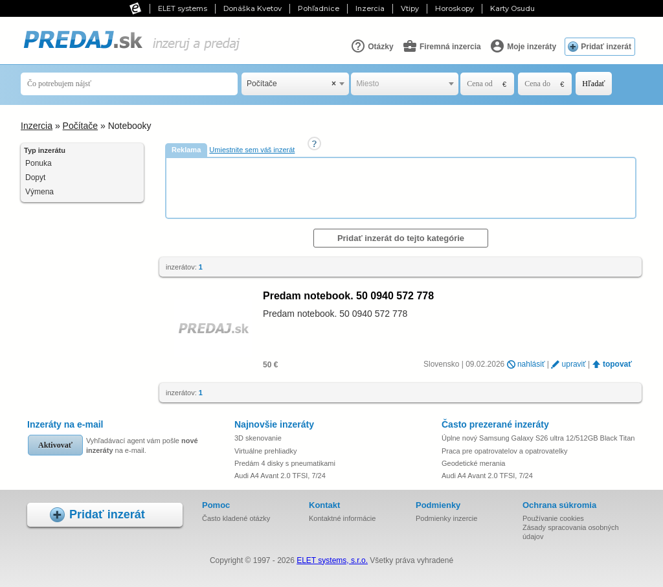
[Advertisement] (402, 187)
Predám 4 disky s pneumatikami (284, 463)
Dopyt (35, 177)
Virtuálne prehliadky (265, 451)
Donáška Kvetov (252, 8)
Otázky (372, 46)
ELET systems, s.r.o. (332, 560)
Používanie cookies (553, 518)
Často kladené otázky (236, 518)
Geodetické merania (473, 463)
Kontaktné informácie (342, 518)
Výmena (39, 191)
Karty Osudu (512, 8)
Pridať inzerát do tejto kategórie (400, 238)
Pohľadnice (318, 8)
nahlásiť (531, 364)
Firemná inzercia (441, 46)
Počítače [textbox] (291, 84)
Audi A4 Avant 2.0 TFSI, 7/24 (280, 475)
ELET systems (182, 8)
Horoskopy (454, 8)
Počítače (80, 126)
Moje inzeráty (522, 46)
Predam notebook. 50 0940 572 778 (348, 295)
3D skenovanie (258, 438)
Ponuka (38, 163)
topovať (617, 364)
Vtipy (410, 8)
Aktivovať (55, 445)
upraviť (574, 364)
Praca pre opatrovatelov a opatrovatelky (504, 451)
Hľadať (593, 83)
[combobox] (295, 84)
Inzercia (370, 8)
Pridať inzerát (606, 46)
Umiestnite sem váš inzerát (252, 150)
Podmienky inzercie (446, 518)
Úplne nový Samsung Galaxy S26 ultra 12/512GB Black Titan (538, 438)
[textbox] (404, 84)
